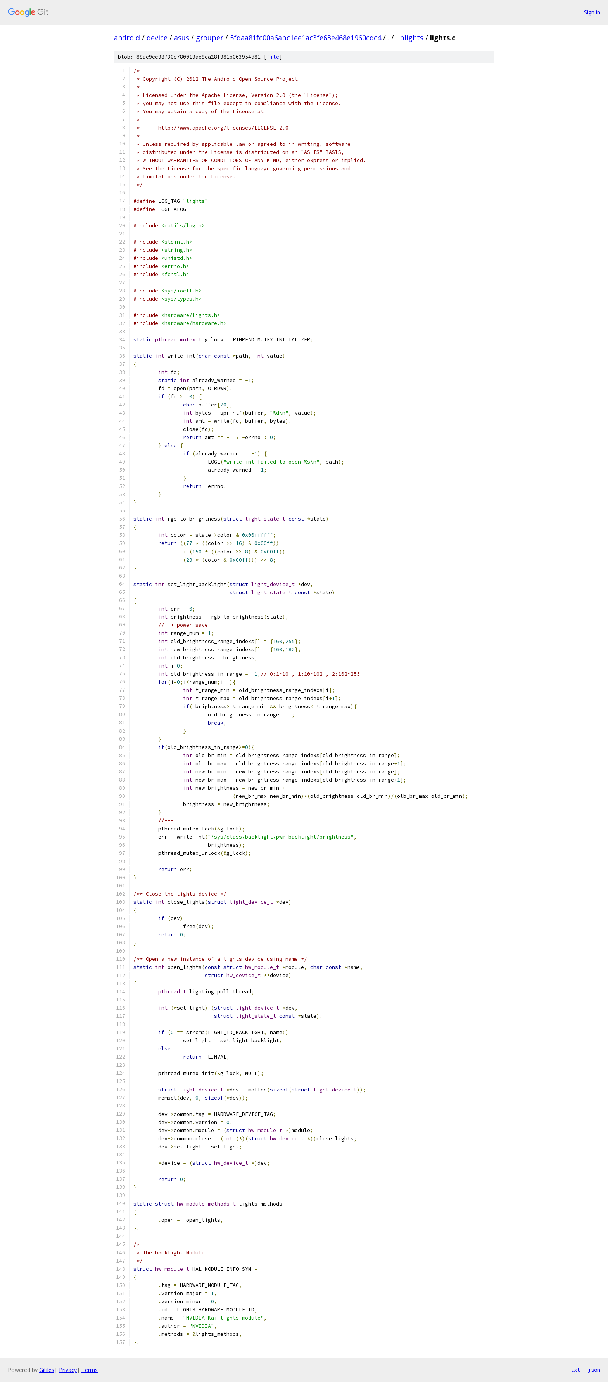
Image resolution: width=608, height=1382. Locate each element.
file (273, 57)
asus (181, 37)
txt (575, 1369)
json (594, 1369)
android (127, 37)
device (157, 37)
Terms (89, 1369)
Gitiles (46, 1369)
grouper (209, 37)
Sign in (592, 12)
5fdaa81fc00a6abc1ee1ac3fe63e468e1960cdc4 (305, 37)
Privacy (68, 1369)
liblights (409, 37)
